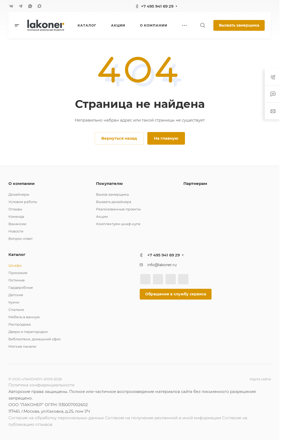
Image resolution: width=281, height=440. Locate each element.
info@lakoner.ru (162, 264)
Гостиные (16, 280)
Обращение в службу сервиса (175, 294)
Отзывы (15, 209)
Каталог (17, 254)
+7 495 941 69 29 (157, 6)
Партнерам (195, 183)
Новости (15, 231)
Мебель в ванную (24, 317)
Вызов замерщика (112, 194)
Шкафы (15, 265)
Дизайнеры (18, 194)
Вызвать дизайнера (113, 202)
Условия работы (22, 202)
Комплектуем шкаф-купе (118, 224)
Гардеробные (20, 287)
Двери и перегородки (28, 332)
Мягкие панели (22, 346)
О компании (21, 183)
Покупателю (109, 183)
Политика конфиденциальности (41, 384)
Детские (15, 295)
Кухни (13, 302)
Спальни (16, 309)
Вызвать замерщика (239, 25)
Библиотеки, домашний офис (34, 339)
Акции (102, 216)
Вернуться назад (119, 138)
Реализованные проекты (118, 209)
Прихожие (17, 273)
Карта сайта (260, 379)
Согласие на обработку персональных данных (56, 417)
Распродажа (19, 324)
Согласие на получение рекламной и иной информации (163, 417)
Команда (16, 216)
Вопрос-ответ (20, 238)
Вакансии (17, 224)
